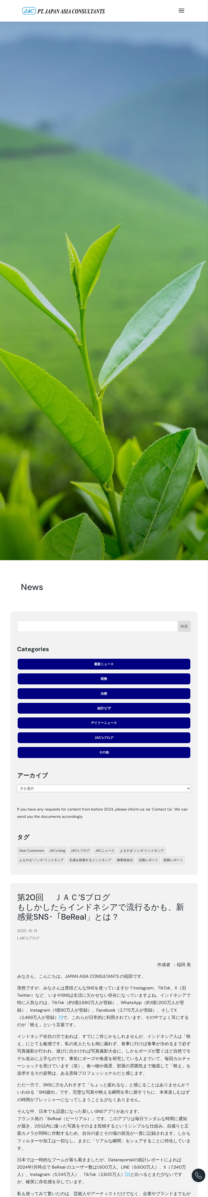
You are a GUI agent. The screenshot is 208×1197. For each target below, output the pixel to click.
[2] (127, 1174)
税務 (104, 679)
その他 (104, 752)
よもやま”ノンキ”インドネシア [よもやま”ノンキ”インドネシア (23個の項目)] (41, 860)
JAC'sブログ (104, 738)
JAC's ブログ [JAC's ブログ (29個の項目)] (80, 850)
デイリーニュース (104, 723)
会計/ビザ (104, 708)
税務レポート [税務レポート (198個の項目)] (173, 860)
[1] (61, 1017)
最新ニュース (104, 664)
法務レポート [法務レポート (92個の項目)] (148, 860)
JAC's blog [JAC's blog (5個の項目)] (57, 850)
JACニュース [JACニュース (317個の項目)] (104, 850)
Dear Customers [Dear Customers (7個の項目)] (31, 850)
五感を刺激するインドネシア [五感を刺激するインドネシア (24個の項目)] (90, 860)
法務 (104, 694)
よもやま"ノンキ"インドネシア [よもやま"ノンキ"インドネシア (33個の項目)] (142, 850)
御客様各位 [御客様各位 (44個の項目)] (125, 860)
